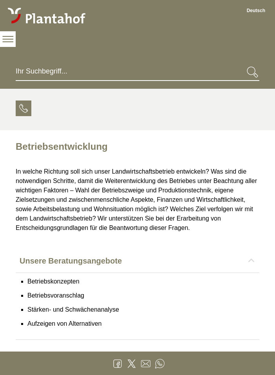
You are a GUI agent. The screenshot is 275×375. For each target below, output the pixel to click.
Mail (146, 364)
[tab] (23, 109)
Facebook (117, 364)
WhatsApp (160, 364)
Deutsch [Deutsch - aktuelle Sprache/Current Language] (256, 10)
